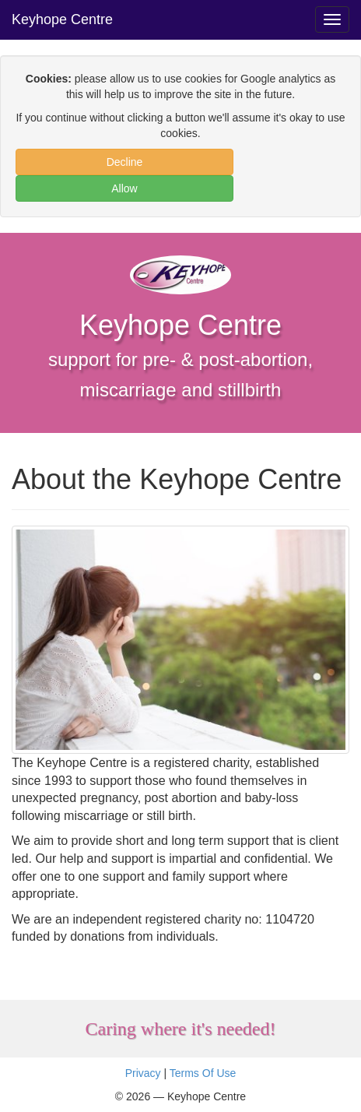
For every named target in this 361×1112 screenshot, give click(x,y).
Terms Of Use (203, 1073)
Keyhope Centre (62, 19)
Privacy (143, 1073)
